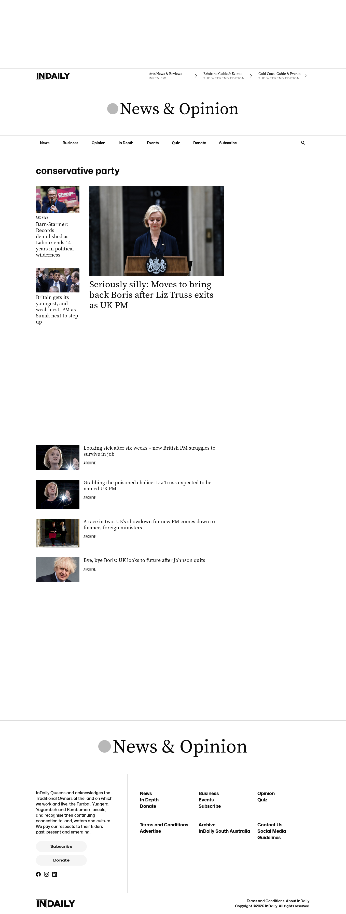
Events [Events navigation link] (153, 143)
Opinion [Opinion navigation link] (98, 143)
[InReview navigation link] (173, 76)
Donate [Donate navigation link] (199, 143)
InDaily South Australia (224, 831)
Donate (61, 860)
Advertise (150, 831)
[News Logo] (173, 109)
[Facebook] (38, 874)
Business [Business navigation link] (70, 143)
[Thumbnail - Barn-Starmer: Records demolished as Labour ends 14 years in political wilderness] (57, 222)
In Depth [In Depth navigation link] (126, 143)
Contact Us (270, 824)
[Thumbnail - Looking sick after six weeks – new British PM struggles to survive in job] (130, 457)
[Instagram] (46, 874)
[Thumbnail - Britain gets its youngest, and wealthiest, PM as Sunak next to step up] (57, 296)
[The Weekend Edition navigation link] (227, 76)
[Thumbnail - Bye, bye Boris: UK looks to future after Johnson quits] (130, 569)
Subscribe (61, 846)
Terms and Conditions (164, 824)
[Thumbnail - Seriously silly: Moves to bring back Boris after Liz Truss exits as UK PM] (156, 248)
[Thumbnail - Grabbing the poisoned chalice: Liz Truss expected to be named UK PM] (130, 494)
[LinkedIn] (54, 874)
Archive (207, 824)
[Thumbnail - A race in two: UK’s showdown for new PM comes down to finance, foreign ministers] (130, 533)
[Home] (63, 76)
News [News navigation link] (44, 143)
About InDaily (297, 901)
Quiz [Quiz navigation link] (176, 143)
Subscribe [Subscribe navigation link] (228, 143)
